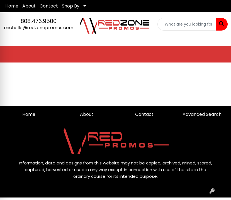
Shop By (70, 6)
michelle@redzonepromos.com (38, 27)
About (29, 6)
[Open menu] (219, 54)
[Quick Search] (186, 24)
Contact (49, 6)
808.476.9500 (39, 21)
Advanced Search (202, 114)
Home (11, 6)
